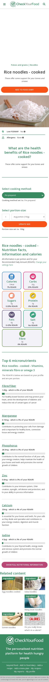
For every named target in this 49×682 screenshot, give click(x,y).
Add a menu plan (21, 668)
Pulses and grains (19, 65)
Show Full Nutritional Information (24, 565)
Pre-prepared (10, 195)
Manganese (9, 415)
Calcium (7, 505)
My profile (30, 671)
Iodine (6, 535)
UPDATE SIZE (24, 224)
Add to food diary (24, 89)
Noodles (34, 65)
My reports (19, 671)
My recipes (36, 668)
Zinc (4, 475)
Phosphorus (9, 445)
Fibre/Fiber (9, 386)
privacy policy (11, 677)
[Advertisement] (24, 34)
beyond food (12, 665)
